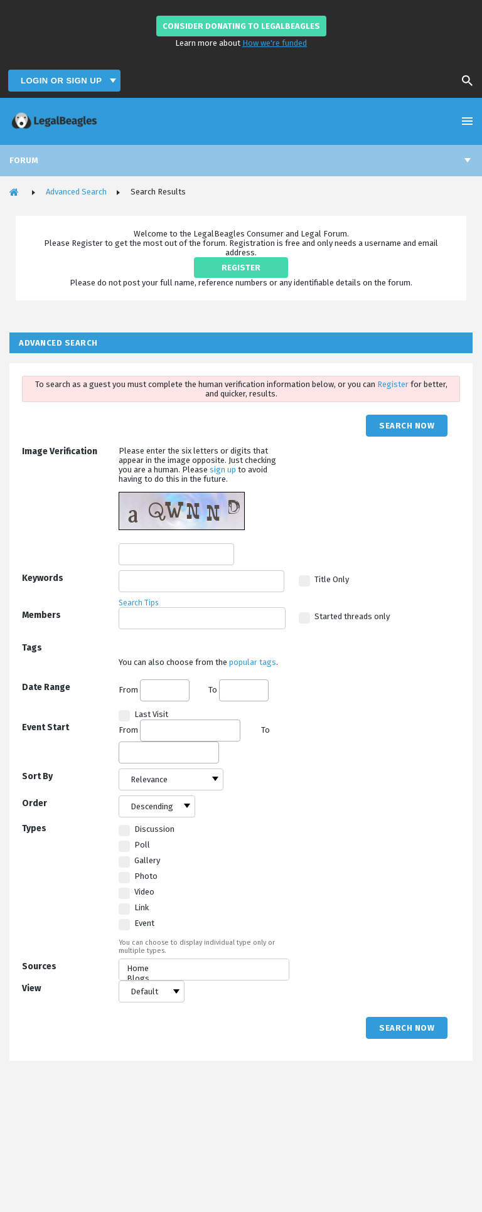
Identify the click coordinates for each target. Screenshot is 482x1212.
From (154, 690)
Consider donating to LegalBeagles (241, 26)
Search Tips (139, 602)
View (31, 988)
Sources (39, 966)
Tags (32, 647)
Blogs (204, 979)
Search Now (406, 425)
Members (41, 615)
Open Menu (467, 121)
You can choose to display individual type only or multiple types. (197, 946)
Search (463, 81)
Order (34, 803)
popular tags (252, 662)
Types (34, 828)
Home (204, 969)
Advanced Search (76, 191)
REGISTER (241, 267)
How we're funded (274, 43)
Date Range (46, 687)
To (238, 689)
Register (393, 384)
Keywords (42, 578)
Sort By (37, 776)
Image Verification (59, 451)
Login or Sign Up (62, 80)
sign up (224, 469)
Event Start (45, 727)
